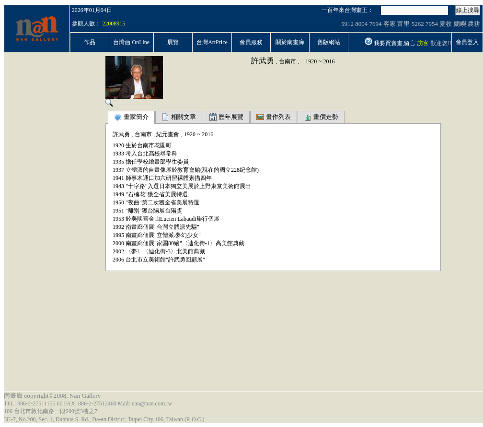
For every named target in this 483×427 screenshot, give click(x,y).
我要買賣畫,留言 (394, 43)
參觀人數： (86, 23)
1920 (311, 61)
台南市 (287, 61)
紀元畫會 (167, 134)
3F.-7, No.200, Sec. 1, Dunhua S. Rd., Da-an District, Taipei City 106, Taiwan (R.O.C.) (104, 419)
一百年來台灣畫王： (347, 10)
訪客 (423, 43)
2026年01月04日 (92, 10)
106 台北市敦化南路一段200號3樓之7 (50, 411)
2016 (329, 61)
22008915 (113, 23)
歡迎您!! (440, 43)
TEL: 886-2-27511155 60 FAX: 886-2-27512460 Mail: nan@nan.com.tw (88, 403)
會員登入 (467, 42)
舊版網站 (328, 42)
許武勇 (262, 61)
